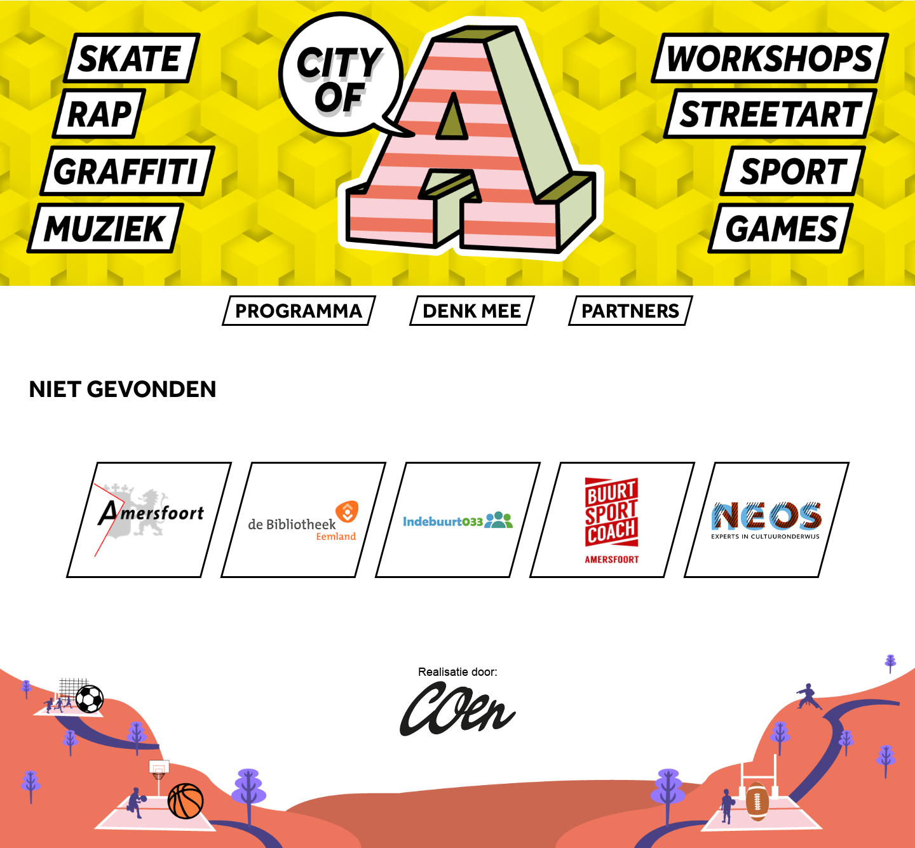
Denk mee (472, 311)
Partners (630, 311)
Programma (299, 311)
